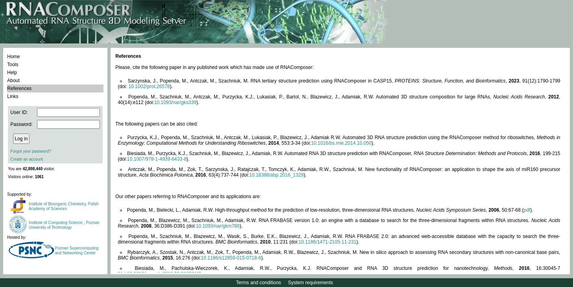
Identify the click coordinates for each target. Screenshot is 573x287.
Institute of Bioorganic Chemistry (57, 204)
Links (12, 96)
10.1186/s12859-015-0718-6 (231, 258)
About (13, 80)
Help (12, 72)
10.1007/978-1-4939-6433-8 (156, 159)
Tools (12, 64)
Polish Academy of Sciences (64, 206)
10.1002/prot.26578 (149, 86)
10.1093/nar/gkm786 (218, 226)
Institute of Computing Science (56, 222)
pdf (527, 210)
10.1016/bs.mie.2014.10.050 (341, 143)
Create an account (26, 159)
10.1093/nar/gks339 (175, 102)
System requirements (310, 282)
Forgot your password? (30, 151)
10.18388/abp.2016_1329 (276, 175)
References (19, 88)
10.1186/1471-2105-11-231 (327, 242)
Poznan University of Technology (64, 225)
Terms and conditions (258, 282)
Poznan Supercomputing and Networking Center (77, 250)
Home (13, 56)
